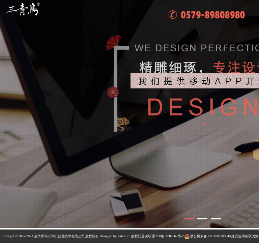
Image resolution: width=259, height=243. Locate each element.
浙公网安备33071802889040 (207, 236)
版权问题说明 (141, 236)
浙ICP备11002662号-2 (168, 236)
